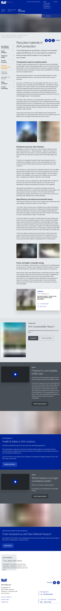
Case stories (46, 3)
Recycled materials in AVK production (11, 37)
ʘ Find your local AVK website (33, 1)
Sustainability (47, 6)
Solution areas (3, 10)
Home (3, 35)
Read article (7, 546)
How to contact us (6, 597)
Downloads (46, 5)
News (44, 1)
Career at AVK (46, 8)
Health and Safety (9, 464)
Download (33, 338)
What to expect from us (12, 10)
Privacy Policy (5, 599)
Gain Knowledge (21, 10)
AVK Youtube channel (40, 404)
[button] (7, 47)
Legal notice (4, 602)
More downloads (47, 338)
